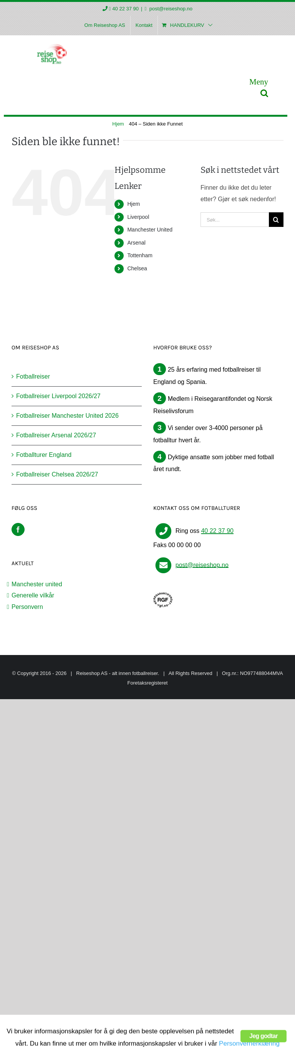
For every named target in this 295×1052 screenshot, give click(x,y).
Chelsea (137, 268)
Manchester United (149, 230)
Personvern (27, 607)
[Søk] (276, 219)
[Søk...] (235, 219)
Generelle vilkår (33, 595)
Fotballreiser (33, 376)
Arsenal (136, 243)
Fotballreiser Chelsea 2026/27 (57, 474)
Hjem (133, 204)
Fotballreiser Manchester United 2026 (67, 415)
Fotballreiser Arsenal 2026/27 (56, 435)
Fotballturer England (43, 455)
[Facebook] (18, 529)
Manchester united (37, 584)
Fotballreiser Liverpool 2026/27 (58, 396)
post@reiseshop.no (170, 9)
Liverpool (138, 217)
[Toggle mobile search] (264, 93)
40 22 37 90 (125, 9)
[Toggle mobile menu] (258, 82)
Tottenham (139, 255)
